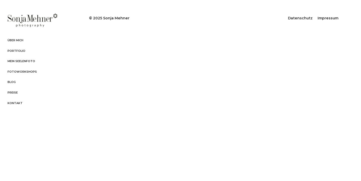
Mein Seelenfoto (21, 61)
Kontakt (15, 103)
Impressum (328, 18)
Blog (12, 82)
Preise (13, 92)
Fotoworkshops (22, 71)
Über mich (15, 40)
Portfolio (16, 51)
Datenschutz (300, 18)
